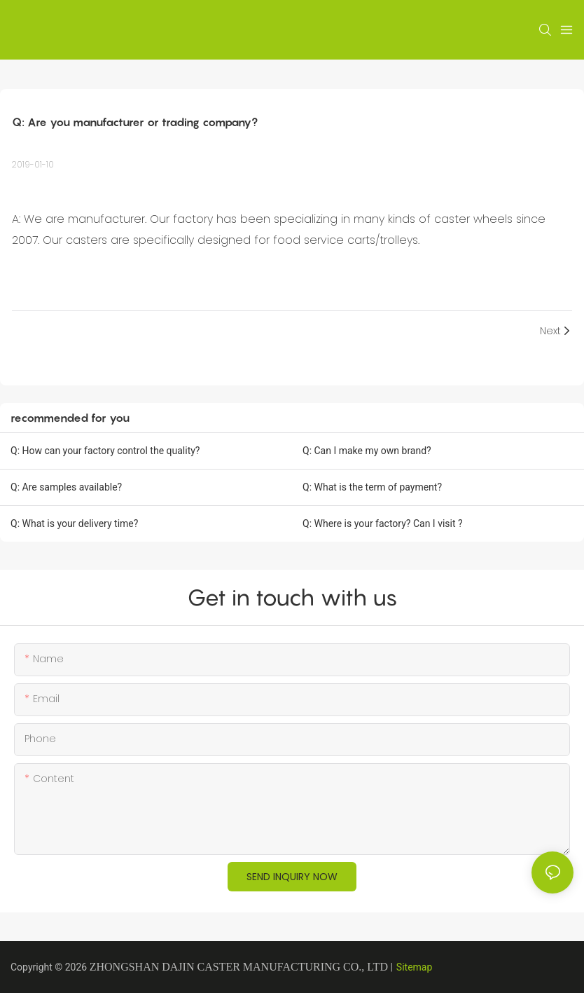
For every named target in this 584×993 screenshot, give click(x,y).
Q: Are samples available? (66, 487)
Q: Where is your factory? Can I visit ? (383, 523)
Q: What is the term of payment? (372, 487)
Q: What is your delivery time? (74, 523)
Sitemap (414, 967)
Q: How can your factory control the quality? (105, 450)
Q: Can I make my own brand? (367, 450)
